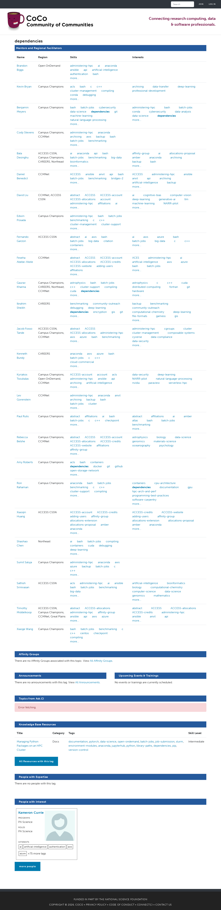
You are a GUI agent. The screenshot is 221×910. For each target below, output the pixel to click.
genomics (138, 441)
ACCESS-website (81, 266)
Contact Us (163, 904)
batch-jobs (87, 107)
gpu (190, 487)
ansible (74, 69)
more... (74, 78)
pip (174, 745)
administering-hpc (81, 65)
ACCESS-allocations (82, 199)
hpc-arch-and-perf (144, 491)
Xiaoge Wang (25, 629)
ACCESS (75, 174)
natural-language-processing (88, 119)
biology (161, 437)
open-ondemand (128, 741)
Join (201, 4)
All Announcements (87, 682)
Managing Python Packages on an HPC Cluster (30, 745)
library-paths (144, 745)
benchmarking (97, 140)
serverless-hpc (178, 382)
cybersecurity (107, 107)
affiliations (104, 203)
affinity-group (140, 153)
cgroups (169, 328)
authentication (79, 74)
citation (108, 241)
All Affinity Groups (101, 660)
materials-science (165, 441)
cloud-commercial (82, 362)
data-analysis (183, 111)
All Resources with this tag (36, 761)
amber (136, 157)
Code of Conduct (121, 904)
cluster (187, 328)
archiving (138, 86)
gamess (161, 316)
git (115, 111)
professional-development (148, 90)
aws (88, 136)
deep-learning (186, 86)
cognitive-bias (152, 195)
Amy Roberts (25, 462)
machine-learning (81, 115)
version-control (78, 749)
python (130, 745)
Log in (212, 4)
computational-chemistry (148, 312)
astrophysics (77, 282)
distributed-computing (146, 286)
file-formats (139, 316)
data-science (78, 111)
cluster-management (83, 90)
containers (76, 245)
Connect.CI (145, 904)
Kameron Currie (31, 813)
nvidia (136, 382)
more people (27, 866)
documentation (169, 487)
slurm (179, 741)
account (105, 199)
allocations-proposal (182, 153)
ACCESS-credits (110, 261)
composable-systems (181, 332)
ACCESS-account (111, 195)
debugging (89, 94)
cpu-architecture (165, 483)
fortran (173, 286)
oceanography (141, 445)
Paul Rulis (23, 416)
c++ (99, 86)
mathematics (162, 595)
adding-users (105, 266)
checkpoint (112, 420)
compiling (107, 90)
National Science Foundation (126, 899)
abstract (75, 195)
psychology (166, 445)
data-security (140, 341)
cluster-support (111, 224)
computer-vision (180, 195)
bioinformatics (79, 161)
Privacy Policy (96, 904)
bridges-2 (117, 178)
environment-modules (83, 745)
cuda (73, 291)
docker (97, 466)
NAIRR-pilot (171, 203)
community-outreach (106, 303)
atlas (135, 420)
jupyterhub (118, 745)
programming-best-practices (150, 495)
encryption (100, 312)
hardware (138, 291)
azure (160, 236)
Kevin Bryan (24, 86)
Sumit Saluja (24, 562)
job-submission (165, 741)
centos (84, 633)
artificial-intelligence (105, 69)
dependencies (100, 111)
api (85, 69)
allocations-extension (83, 520)
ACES (135, 257)
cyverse (137, 337)
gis (113, 312)
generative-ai (167, 199)
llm (186, 199)
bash (95, 74)
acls (72, 86)
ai (99, 65)
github (119, 466)
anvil (102, 174)
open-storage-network (84, 470)
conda (74, 94)
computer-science (144, 591)
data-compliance (161, 337)
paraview (154, 382)
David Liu (22, 195)
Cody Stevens (25, 132)
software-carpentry (144, 499)
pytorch (94, 741)
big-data (116, 157)
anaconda (111, 65)
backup (100, 136)
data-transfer (161, 86)
